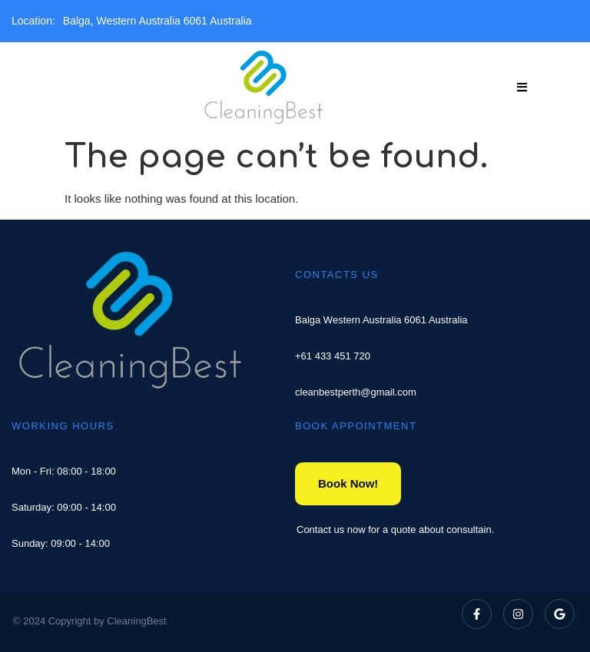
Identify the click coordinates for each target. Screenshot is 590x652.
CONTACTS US (337, 274)
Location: (33, 21)
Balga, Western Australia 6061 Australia (157, 21)
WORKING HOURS (63, 426)
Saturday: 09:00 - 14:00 (64, 507)
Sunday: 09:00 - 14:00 (61, 543)
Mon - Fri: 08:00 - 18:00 (64, 471)
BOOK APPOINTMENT (355, 426)
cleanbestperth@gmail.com (355, 392)
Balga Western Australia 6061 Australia (381, 320)
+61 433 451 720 (332, 356)
